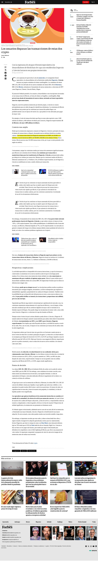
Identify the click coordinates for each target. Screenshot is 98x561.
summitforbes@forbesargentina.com (13, 537)
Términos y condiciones (39, 546)
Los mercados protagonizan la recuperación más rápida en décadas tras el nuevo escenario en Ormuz (85, 481)
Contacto (15, 546)
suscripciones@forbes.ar (13, 540)
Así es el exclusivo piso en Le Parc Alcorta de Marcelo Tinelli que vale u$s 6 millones (84, 61)
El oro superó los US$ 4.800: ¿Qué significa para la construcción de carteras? (60, 509)
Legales (47, 546)
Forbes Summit (82, 522)
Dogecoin (16, 451)
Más (83, 10)
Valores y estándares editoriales (25, 546)
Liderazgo (17, 522)
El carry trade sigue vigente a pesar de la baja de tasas (11, 508)
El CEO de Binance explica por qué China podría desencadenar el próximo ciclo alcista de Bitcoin (55, 173)
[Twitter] (88, 547)
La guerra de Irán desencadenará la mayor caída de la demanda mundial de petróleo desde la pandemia (11, 481)
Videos (70, 522)
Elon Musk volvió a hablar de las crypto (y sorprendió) (55, 240)
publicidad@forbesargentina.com (13, 533)
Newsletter (9, 546)
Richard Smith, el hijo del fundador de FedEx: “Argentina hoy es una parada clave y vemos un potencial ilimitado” (83, 28)
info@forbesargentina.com (11, 535)
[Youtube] (93, 547)
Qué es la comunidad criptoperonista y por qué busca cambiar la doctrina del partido (28, 173)
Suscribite (86, 2)
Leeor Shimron (5, 55)
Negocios (38, 522)
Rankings (59, 522)
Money (28, 522)
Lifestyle (49, 522)
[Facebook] (86, 547)
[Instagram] (91, 547)
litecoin (24, 451)
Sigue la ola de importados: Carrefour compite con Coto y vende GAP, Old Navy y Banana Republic (84, 17)
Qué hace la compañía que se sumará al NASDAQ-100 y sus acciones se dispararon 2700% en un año (60, 481)
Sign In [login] (94, 2)
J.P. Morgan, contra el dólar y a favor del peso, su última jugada (84, 52)
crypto (35, 443)
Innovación (5, 522)
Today (94, 522)
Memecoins (31, 451)
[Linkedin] (96, 547)
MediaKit (4, 546)
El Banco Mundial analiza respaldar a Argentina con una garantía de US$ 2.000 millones (85, 509)
